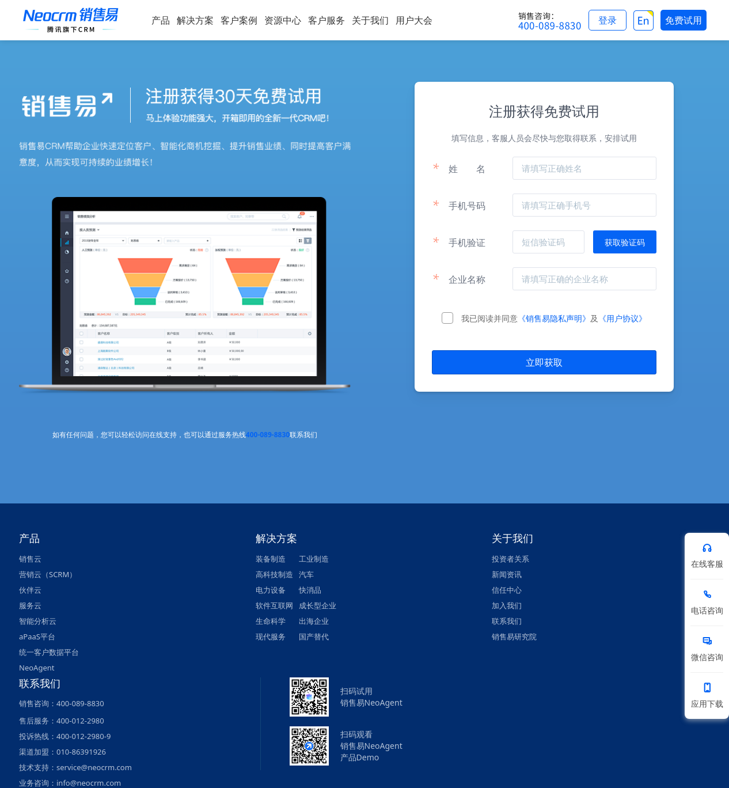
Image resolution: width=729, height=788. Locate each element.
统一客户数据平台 (49, 652)
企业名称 (458, 278)
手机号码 (458, 205)
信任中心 (507, 590)
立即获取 (544, 362)
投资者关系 (510, 559)
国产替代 (314, 636)
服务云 (30, 605)
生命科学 (271, 621)
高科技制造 (274, 574)
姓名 (458, 168)
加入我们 (507, 605)
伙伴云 (30, 590)
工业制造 (314, 559)
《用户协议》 (622, 318)
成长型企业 (317, 605)
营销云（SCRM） (48, 574)
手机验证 (458, 241)
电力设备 (271, 590)
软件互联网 (274, 605)
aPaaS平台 (37, 636)
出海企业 (314, 621)
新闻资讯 (507, 574)
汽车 (306, 574)
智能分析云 (37, 621)
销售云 (30, 559)
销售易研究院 (514, 636)
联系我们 (507, 621)
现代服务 (271, 636)
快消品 (310, 590)
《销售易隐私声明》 (554, 318)
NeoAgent (36, 667)
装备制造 (271, 559)
